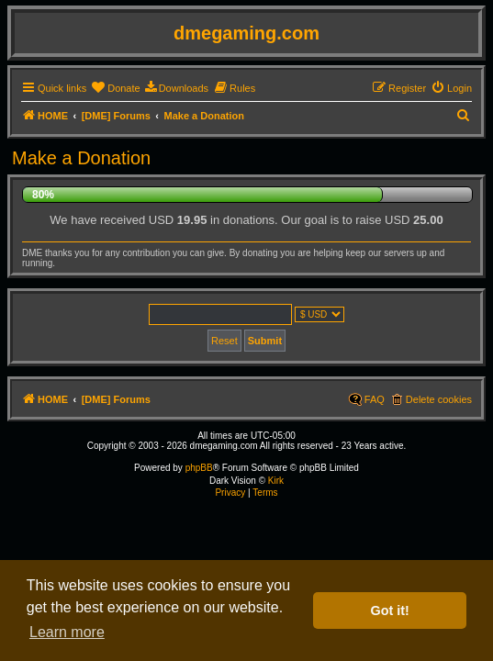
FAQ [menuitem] (374, 399)
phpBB (199, 468)
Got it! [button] (390, 610)
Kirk (276, 481)
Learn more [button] (67, 632)
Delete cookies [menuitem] (439, 399)
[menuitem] (115, 88)
